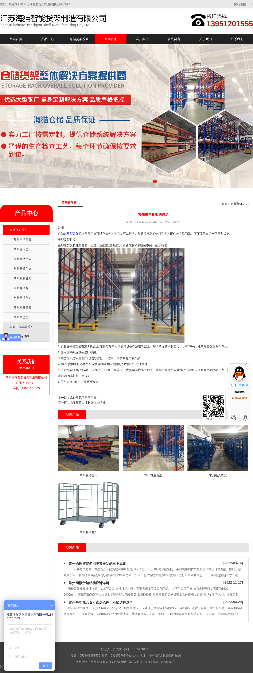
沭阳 (3, 666)
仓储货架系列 (79, 39)
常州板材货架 (22, 278)
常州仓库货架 (22, 249)
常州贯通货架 (22, 297)
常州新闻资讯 (240, 204)
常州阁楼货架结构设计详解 (89, 583)
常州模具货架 (22, 307)
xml (250, 4)
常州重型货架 (22, 239)
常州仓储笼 (21, 288)
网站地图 (240, 4)
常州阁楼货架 (22, 259)
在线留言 (174, 39)
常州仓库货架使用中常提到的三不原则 (97, 563)
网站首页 (15, 39)
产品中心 (47, 39)
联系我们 (237, 39)
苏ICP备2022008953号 (160, 662)
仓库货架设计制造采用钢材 (87, 402)
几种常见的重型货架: (83, 397)
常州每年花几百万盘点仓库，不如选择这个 (101, 602)
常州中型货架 (22, 317)
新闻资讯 (110, 39)
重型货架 (73, 233)
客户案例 (142, 39)
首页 (225, 204)
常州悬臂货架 (22, 268)
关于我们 (205, 39)
